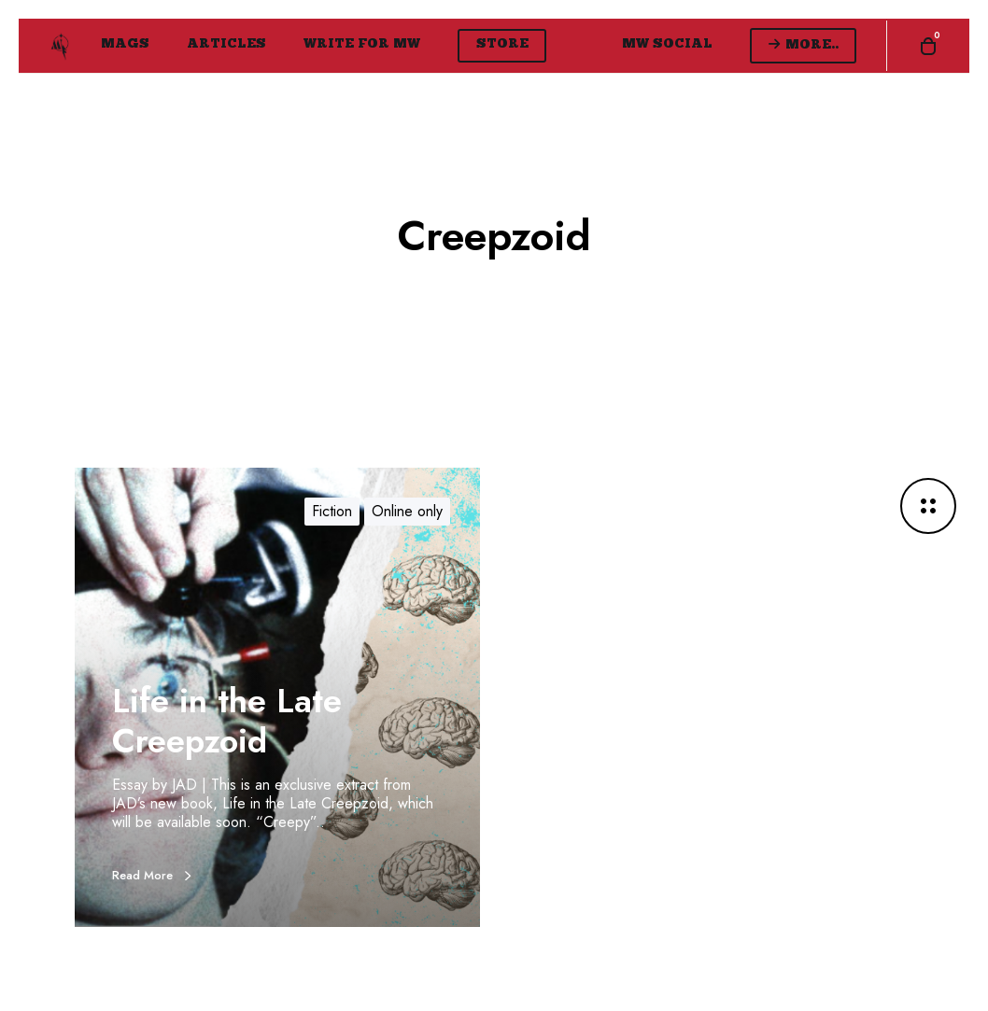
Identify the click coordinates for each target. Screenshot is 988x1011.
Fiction (332, 511)
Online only (407, 511)
